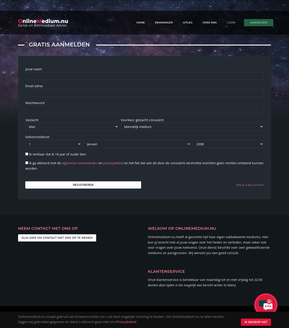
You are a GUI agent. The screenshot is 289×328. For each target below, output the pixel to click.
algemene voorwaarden (80, 163)
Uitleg (188, 22)
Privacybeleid (126, 322)
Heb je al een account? (250, 185)
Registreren (83, 185)
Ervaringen (164, 22)
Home (140, 22)
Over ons (210, 22)
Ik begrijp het (255, 322)
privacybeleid (113, 163)
